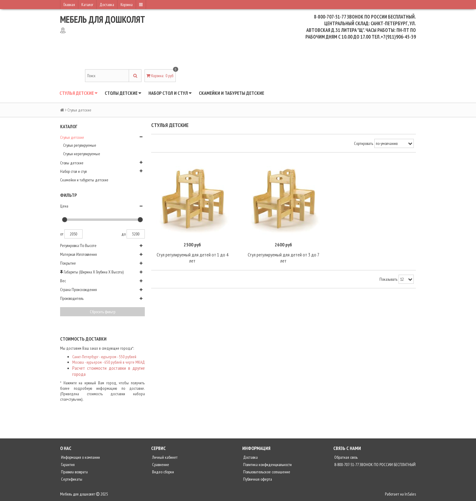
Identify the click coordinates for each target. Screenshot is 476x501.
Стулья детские (78, 93)
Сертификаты (71, 479)
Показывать (388, 279)
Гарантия (67, 464)
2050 (73, 233)
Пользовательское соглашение (266, 472)
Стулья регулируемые (79, 145)
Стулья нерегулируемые (81, 153)
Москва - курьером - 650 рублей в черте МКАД (108, 362)
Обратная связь (345, 457)
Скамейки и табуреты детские (231, 93)
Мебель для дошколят (102, 19)
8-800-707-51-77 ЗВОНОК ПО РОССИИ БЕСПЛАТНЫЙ (374, 464)
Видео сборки (162, 472)
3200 (136, 233)
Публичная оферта (257, 479)
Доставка (107, 4)
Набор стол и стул (170, 93)
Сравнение (160, 464)
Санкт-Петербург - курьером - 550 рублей (104, 356)
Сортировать (363, 143)
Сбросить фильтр (102, 311)
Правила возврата (74, 472)
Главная (69, 4)
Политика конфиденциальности (267, 464)
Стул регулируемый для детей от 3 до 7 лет (283, 258)
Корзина (127, 4)
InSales (410, 494)
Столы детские (123, 93)
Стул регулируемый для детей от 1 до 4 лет (192, 258)
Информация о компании (80, 457)
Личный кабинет (164, 457)
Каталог (87, 4)
